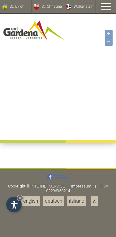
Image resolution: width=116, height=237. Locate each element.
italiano (76, 201)
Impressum (81, 186)
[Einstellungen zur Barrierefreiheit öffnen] (14, 204)
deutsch (53, 201)
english (30, 201)
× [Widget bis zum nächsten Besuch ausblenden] (20, 198)
